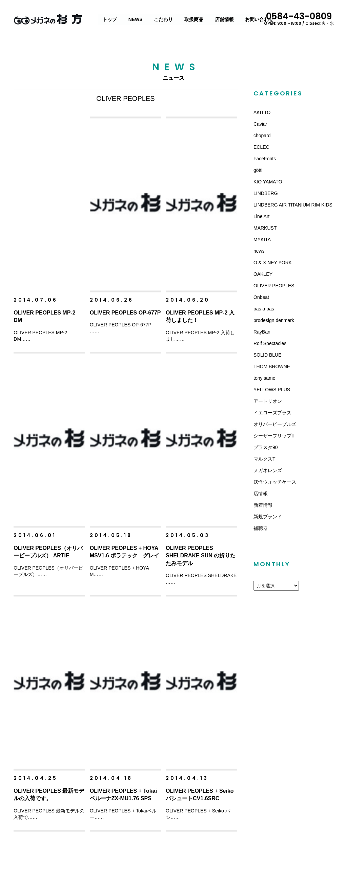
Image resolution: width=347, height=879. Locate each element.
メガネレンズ (267, 470)
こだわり (163, 19)
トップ (110, 19)
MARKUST (265, 228)
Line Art (261, 216)
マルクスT (264, 459)
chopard (262, 135)
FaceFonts (264, 158)
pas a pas (263, 308)
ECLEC (261, 147)
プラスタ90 (265, 447)
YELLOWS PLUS (271, 389)
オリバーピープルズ (274, 424)
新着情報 (262, 505)
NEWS (136, 19)
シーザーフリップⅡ (273, 435)
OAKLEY (262, 274)
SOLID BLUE (267, 355)
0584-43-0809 (301, 18)
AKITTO (261, 112)
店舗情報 (224, 19)
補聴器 (260, 528)
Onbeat (261, 297)
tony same (264, 378)
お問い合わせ (259, 19)
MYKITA (262, 239)
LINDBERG (265, 193)
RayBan (261, 332)
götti (257, 170)
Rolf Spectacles (269, 343)
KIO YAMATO (267, 181)
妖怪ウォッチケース (274, 482)
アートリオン (267, 401)
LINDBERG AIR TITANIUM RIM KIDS (292, 205)
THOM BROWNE (271, 366)
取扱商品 (194, 19)
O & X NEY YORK (272, 262)
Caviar (260, 124)
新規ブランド (267, 516)
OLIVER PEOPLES (273, 285)
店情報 (260, 493)
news (259, 251)
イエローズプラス (272, 412)
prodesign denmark (273, 320)
